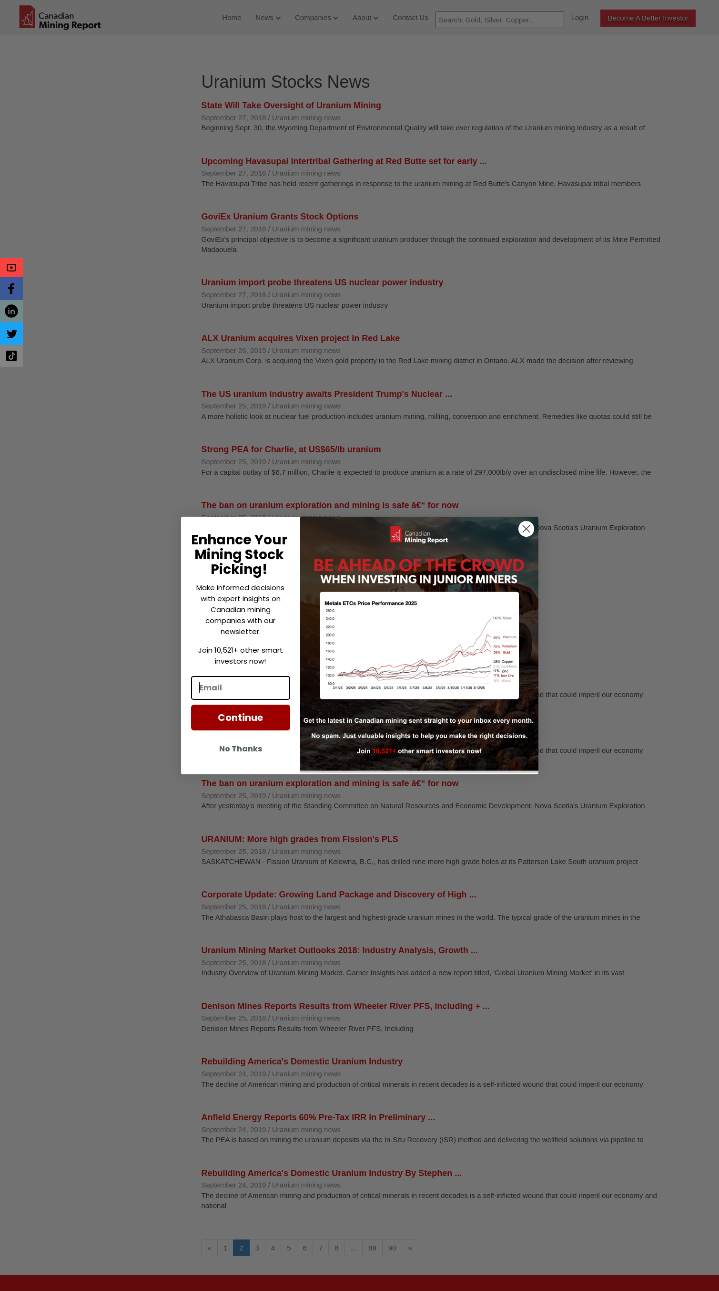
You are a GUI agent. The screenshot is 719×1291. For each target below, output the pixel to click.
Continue (240, 717)
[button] (11, 267)
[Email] (240, 688)
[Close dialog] (526, 529)
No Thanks (240, 748)
